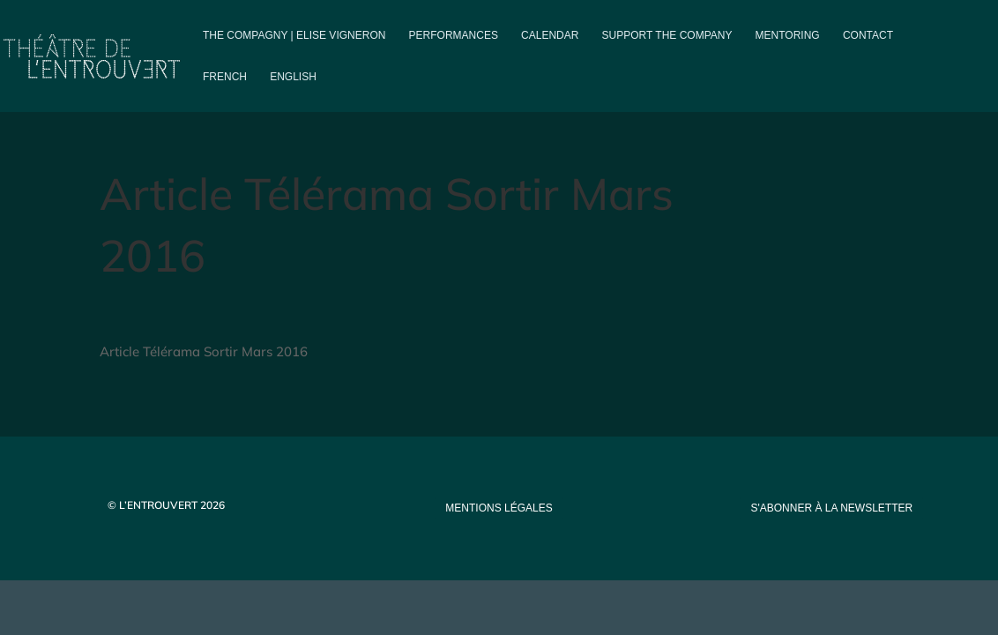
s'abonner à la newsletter (831, 508)
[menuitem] (225, 91)
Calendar (549, 35)
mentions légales (498, 508)
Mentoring (788, 35)
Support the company (667, 35)
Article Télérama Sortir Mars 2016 (204, 351)
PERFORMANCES (453, 35)
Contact (868, 35)
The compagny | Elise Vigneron (294, 35)
